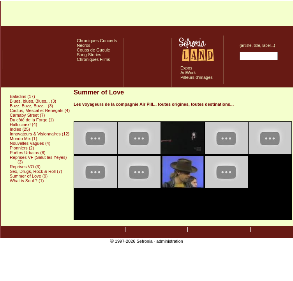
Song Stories (89, 54)
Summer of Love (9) (29, 176)
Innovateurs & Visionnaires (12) (39, 134)
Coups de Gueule (93, 50)
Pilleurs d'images (196, 77)
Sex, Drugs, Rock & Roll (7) (36, 171)
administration (169, 241)
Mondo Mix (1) (23, 138)
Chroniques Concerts (97, 40)
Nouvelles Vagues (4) (30, 143)
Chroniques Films (93, 59)
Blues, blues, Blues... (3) (33, 101)
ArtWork (188, 72)
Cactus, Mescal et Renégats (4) (40, 110)
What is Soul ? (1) (27, 180)
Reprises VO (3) (25, 166)
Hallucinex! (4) (23, 124)
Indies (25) (20, 129)
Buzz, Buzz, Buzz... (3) (31, 105)
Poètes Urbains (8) (28, 152)
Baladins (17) (22, 96)
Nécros (83, 45)
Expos (186, 68)
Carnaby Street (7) (27, 115)
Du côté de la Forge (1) (32, 119)
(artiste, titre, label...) (257, 45)
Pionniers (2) (22, 148)
